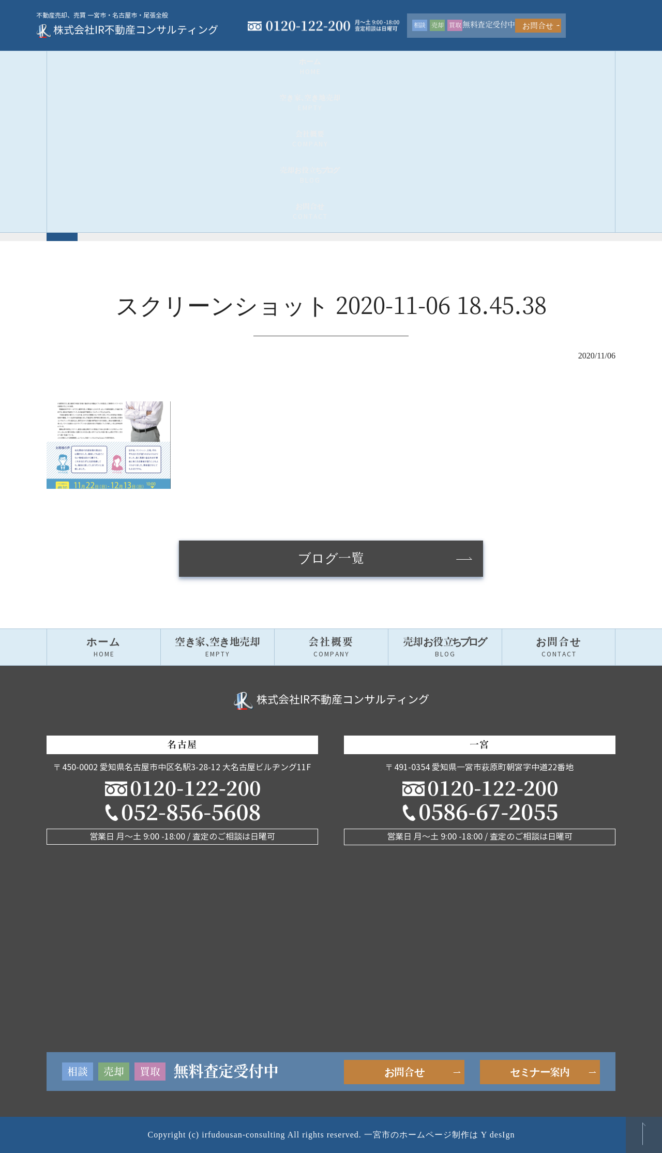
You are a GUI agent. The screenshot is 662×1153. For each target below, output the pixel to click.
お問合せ (585, 21)
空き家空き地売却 (217, 60)
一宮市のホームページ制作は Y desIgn (439, 1134)
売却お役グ (445, 60)
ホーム (103, 60)
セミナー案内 (540, 1073)
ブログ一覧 (331, 558)
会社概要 (331, 60)
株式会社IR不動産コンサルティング (138, 26)
